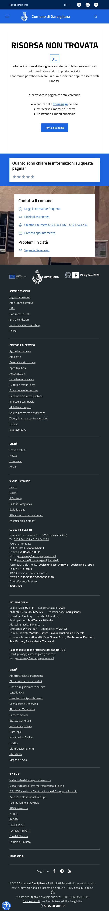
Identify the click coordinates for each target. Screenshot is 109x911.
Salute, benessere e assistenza (27, 413)
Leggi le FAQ (16, 692)
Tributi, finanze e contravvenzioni (28, 418)
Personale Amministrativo (24, 325)
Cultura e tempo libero (22, 385)
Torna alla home (54, 127)
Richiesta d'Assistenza (22, 709)
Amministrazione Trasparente (26, 676)
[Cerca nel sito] (95, 16)
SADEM (13, 819)
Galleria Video (17, 509)
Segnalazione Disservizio (23, 704)
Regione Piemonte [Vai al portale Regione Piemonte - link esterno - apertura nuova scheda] (18, 4)
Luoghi (13, 493)
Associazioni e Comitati (22, 521)
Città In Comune (83, 888)
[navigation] (7, 16)
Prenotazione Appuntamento (26, 698)
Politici (13, 331)
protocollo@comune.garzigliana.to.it (38, 560)
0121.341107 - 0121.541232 (31, 539)
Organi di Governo (19, 297)
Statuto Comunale (20, 720)
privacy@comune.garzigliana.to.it (36, 654)
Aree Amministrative (21, 303)
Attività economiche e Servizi (26, 515)
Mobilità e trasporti (20, 407)
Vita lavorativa (17, 429)
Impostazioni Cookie (21, 737)
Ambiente (15, 357)
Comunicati (15, 461)
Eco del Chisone (18, 836)
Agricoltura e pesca (20, 351)
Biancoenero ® (31, 901)
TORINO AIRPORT (20, 830)
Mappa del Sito (18, 760)
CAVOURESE (16, 825)
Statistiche (15, 754)
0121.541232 (23, 543)
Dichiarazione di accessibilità (25, 681)
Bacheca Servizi (18, 715)
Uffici (12, 308)
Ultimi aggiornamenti (21, 748)
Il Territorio (15, 498)
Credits (13, 743)
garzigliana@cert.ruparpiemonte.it (36, 556)
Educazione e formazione (23, 390)
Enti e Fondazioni (19, 319)
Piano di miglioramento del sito (27, 687)
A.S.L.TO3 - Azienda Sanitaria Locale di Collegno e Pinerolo (43, 791)
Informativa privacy (20, 726)
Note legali (15, 732)
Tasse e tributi (17, 450)
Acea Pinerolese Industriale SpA (27, 797)
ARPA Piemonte (18, 808)
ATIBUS (13, 814)
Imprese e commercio (21, 401)
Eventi (13, 487)
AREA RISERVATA (52, 905)
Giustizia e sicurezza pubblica (26, 396)
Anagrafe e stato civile (22, 362)
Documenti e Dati (19, 314)
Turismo (13, 424)
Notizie (13, 455)
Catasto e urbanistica (21, 379)
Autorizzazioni (17, 373)
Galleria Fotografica (20, 504)
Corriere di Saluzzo (20, 842)
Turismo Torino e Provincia (24, 802)
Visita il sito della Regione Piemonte (30, 780)
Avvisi (12, 467)
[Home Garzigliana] (43, 16)
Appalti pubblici (18, 368)
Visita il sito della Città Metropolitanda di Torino (36, 786)
